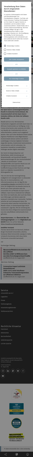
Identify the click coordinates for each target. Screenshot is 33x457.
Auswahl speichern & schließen (16, 69)
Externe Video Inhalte (13, 50)
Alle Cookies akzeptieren (16, 59)
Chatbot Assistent (12, 53)
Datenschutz (16, 102)
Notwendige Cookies (13, 46)
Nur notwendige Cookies (16, 78)
